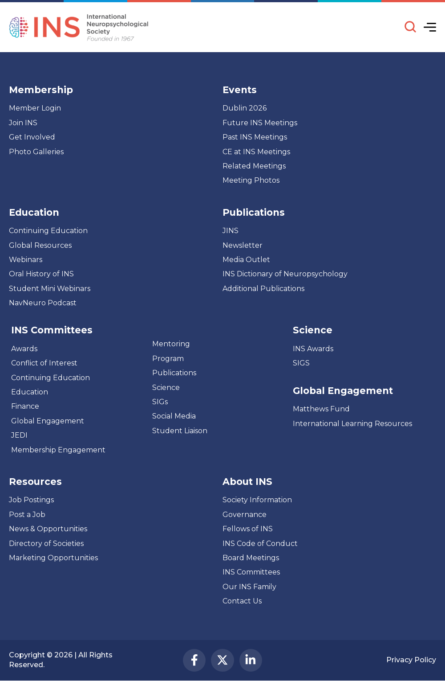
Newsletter (242, 245)
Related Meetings (254, 166)
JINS (230, 230)
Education (29, 392)
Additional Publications (263, 288)
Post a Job (27, 514)
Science (166, 387)
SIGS (301, 363)
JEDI (19, 435)
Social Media (174, 416)
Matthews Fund (321, 409)
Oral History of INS (41, 274)
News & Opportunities (48, 529)
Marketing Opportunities (53, 558)
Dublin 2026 (244, 108)
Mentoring (171, 344)
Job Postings (31, 500)
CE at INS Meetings (256, 152)
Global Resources (40, 245)
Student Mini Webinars (49, 288)
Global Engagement (47, 421)
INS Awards (313, 349)
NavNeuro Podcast (43, 303)
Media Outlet (246, 259)
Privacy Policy (411, 660)
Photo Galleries (36, 152)
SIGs (160, 402)
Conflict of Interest (44, 363)
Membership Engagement (58, 450)
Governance (244, 514)
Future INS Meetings (259, 123)
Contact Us (242, 601)
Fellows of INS (247, 529)
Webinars (25, 259)
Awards (24, 349)
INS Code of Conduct (260, 543)
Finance (25, 406)
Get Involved (32, 137)
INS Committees (52, 330)
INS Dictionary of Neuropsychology (285, 274)
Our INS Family (249, 587)
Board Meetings (250, 558)
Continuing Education (48, 230)
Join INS (23, 123)
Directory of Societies (46, 543)
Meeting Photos (250, 180)
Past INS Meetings (254, 137)
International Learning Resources (352, 423)
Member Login (35, 108)
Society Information (257, 500)
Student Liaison (179, 431)
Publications (174, 373)
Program (168, 358)
